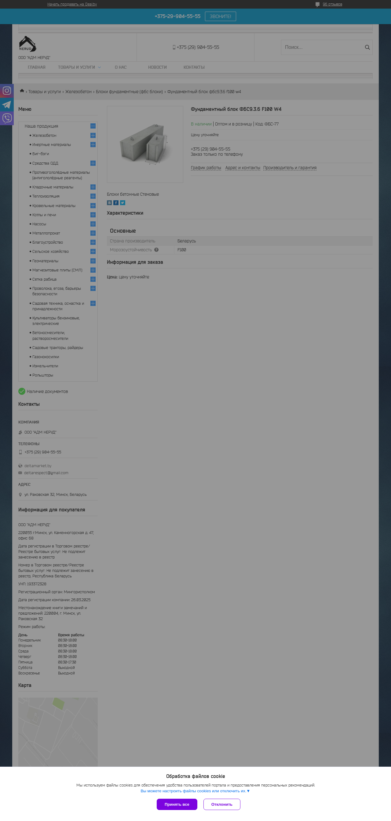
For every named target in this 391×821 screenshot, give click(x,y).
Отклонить (221, 804)
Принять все (177, 804)
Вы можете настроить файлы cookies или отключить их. (193, 791)
